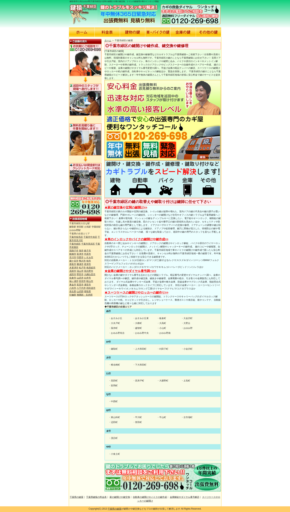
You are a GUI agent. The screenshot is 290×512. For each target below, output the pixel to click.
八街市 (72, 288)
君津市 (87, 264)
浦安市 (87, 284)
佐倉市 (72, 278)
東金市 (72, 284)
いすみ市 (88, 257)
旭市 (81, 250)
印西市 (80, 257)
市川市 (72, 257)
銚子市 (87, 250)
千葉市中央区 (90, 237)
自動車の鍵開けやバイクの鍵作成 (150, 497)
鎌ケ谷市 (73, 260)
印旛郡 (72, 295)
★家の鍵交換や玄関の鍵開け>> (125, 207)
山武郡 (80, 291)
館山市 (89, 281)
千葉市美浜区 (88, 243)
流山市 (80, 271)
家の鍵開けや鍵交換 (120, 497)
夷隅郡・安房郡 (85, 295)
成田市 (72, 274)
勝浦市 (80, 264)
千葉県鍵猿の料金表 (96, 497)
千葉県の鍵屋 (76, 497)
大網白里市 (89, 274)
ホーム (107, 40)
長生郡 (72, 291)
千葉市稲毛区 (76, 237)
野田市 (80, 274)
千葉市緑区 (75, 243)
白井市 (87, 278)
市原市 (87, 254)
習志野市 (88, 271)
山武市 (80, 278)
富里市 (80, 284)
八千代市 (81, 288)
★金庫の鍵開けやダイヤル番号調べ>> (130, 271)
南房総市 (90, 267)
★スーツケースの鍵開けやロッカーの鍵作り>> (136, 292)
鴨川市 (82, 260)
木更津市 (73, 267)
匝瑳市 (82, 281)
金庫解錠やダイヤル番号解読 (184, 497)
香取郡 (87, 291)
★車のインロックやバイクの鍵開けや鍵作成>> (136, 239)
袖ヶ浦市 (73, 281)
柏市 (88, 260)
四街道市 (90, 288)
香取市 (72, 264)
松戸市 (82, 267)
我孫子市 (73, 250)
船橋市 (72, 254)
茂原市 (72, 271)
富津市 (80, 254)
